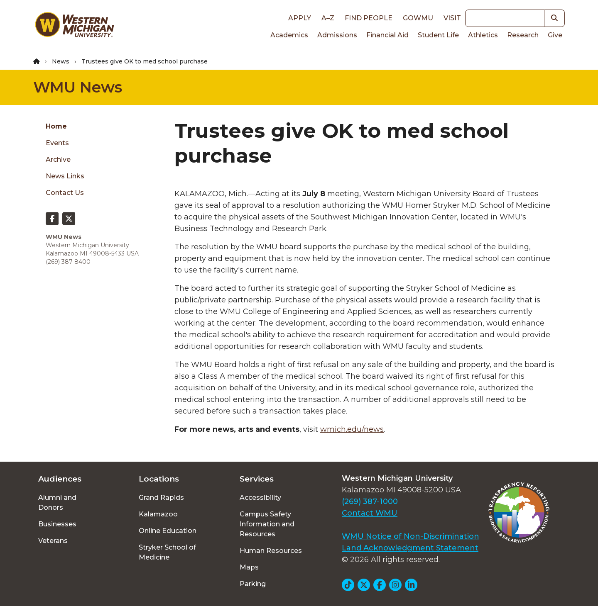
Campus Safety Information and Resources (267, 524)
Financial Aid (387, 35)
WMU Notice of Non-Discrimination (410, 536)
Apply (299, 18)
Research (523, 35)
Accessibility (260, 497)
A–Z (327, 18)
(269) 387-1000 (370, 501)
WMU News (77, 87)
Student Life (438, 35)
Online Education (167, 531)
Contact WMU (369, 513)
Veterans (53, 541)
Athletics (483, 35)
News (60, 61)
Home (56, 126)
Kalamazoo (158, 514)
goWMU (418, 18)
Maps (249, 567)
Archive (58, 159)
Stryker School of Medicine (167, 552)
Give (555, 35)
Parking (253, 584)
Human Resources (271, 551)
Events (57, 143)
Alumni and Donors (57, 502)
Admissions (337, 35)
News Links (65, 176)
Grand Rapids (161, 497)
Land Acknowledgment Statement (410, 547)
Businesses (57, 524)
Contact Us (65, 193)
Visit (452, 18)
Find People (368, 18)
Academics (289, 35)
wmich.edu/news (352, 429)
